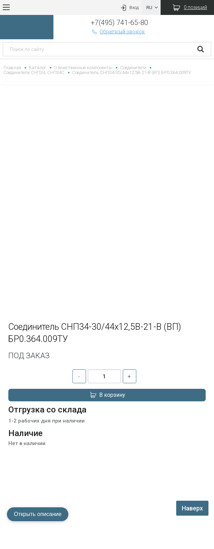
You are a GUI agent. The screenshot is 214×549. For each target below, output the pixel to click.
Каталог (37, 67)
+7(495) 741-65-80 (119, 22)
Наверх (192, 508)
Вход (129, 7)
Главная (12, 67)
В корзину (107, 395)
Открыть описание (37, 514)
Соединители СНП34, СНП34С (34, 72)
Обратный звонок (118, 31)
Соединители (133, 67)
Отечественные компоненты (83, 67)
